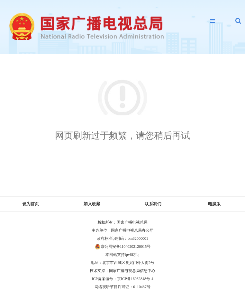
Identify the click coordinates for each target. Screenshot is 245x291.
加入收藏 (92, 203)
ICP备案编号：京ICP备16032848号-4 (122, 278)
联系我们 (153, 203)
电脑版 (214, 203)
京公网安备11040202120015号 (126, 246)
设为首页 (30, 203)
